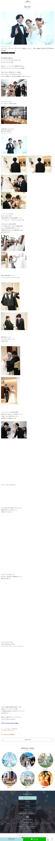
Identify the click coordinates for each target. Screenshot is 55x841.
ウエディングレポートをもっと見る (9, 723)
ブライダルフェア (28, 798)
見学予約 (28, 801)
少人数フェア (27, 787)
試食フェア (9, 787)
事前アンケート (28, 809)
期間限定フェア (45, 787)
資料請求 (28, 805)
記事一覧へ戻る (28, 739)
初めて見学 (45, 769)
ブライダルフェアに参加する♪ (8, 734)
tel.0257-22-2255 (27, 813)
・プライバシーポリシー (27, 830)
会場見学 (27, 769)
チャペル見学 (9, 769)
